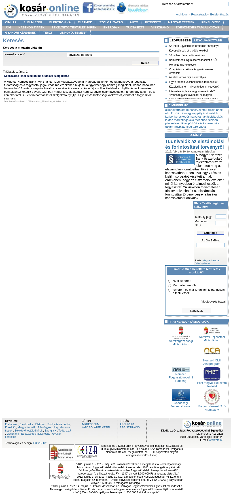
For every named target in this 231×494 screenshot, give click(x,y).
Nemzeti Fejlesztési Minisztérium (212, 337)
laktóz (169, 120)
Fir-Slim (176, 113)
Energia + (50, 430)
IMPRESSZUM (90, 424)
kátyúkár (196, 116)
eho (167, 113)
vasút (202, 126)
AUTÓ (134, 22)
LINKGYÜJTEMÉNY (73, 32)
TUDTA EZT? (135, 27)
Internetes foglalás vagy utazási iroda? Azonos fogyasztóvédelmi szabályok (192, 93)
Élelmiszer (11, 424)
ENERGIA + (111, 27)
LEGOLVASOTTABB (208, 40)
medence (201, 120)
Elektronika (26, 424)
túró (195, 126)
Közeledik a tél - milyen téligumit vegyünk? (194, 86)
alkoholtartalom (175, 110)
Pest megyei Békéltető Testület (212, 383)
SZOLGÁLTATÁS (111, 22)
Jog (55, 427)
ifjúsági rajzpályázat (195, 113)
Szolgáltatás (54, 424)
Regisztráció (199, 14)
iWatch (213, 113)
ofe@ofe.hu (216, 440)
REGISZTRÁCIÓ (130, 427)
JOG (8, 27)
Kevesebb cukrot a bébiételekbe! (188, 50)
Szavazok (196, 310)
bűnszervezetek (196, 110)
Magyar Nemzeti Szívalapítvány (207, 261)
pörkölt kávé (196, 123)
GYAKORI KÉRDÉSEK (20, 32)
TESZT (48, 32)
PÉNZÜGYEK (210, 22)
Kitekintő (10, 427)
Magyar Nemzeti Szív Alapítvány (212, 406)
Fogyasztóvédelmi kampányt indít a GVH (193, 99)
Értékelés (210, 232)
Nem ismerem (182, 280)
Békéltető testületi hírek (28, 430)
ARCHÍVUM (127, 424)
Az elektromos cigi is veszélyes (187, 77)
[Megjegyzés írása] (213, 301)
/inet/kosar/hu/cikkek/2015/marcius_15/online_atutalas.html (35, 101)
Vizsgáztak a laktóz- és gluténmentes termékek (191, 71)
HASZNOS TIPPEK (31, 27)
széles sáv (212, 123)
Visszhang (13, 433)
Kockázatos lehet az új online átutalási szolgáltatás (36, 75)
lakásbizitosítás (213, 116)
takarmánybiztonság (178, 126)
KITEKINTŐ (153, 22)
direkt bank (215, 110)
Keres (145, 63)
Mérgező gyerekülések (182, 64)
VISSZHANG (160, 27)
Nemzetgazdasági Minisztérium (181, 341)
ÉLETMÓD (85, 22)
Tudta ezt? (64, 430)
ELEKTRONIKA (60, 22)
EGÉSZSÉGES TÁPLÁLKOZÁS (197, 27)
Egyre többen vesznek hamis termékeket (193, 81)
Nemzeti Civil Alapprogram (212, 360)
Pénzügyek (44, 427)
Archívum (182, 14)
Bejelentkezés (219, 14)
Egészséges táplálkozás (35, 433)
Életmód (40, 424)
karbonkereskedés (177, 116)
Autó (67, 424)
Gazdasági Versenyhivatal (181, 403)
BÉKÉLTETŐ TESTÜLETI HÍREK (73, 27)
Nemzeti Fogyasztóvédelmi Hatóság (181, 376)
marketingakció (184, 120)
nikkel (183, 123)
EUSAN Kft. (40, 443)
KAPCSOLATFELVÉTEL (95, 427)
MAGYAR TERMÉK (181, 22)
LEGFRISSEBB (180, 40)
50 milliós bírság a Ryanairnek (187, 55)
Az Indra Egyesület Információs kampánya (194, 45)
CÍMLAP (11, 22)
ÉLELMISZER (32, 22)
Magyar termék (27, 427)
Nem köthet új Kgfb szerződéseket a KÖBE (194, 59)
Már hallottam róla (185, 285)
